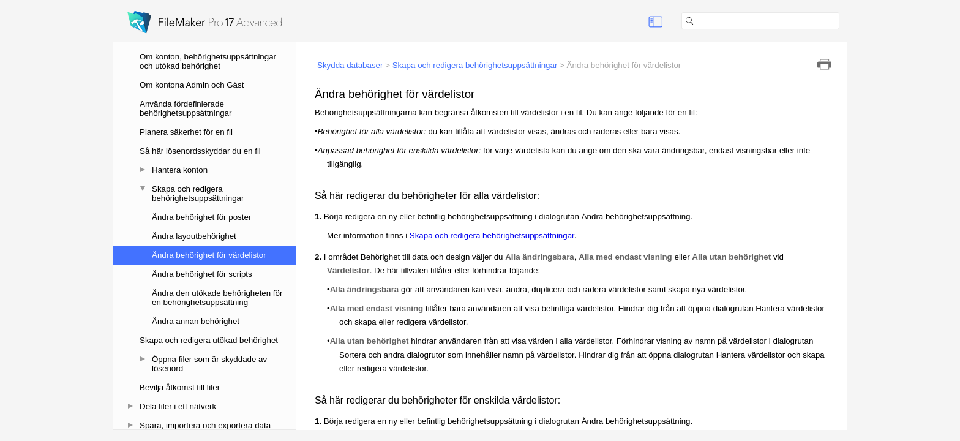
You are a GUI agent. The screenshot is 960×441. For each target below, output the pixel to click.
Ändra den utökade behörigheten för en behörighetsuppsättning (217, 297)
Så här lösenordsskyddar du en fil (200, 151)
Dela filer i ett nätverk (178, 406)
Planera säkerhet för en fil (186, 132)
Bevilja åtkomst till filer (180, 387)
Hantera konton (180, 170)
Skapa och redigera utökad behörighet (209, 340)
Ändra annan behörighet (195, 321)
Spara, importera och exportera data (205, 425)
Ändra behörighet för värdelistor (209, 255)
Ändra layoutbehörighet (194, 236)
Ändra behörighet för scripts (202, 274)
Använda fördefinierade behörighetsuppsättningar (185, 108)
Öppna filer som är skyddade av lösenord (209, 364)
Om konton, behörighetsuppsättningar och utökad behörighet (208, 61)
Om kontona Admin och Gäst (192, 84)
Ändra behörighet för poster (201, 217)
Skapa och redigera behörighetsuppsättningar (198, 193)
